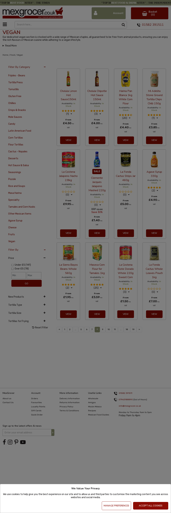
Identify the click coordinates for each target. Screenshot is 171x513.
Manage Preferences (116, 505)
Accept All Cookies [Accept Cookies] (150, 505)
